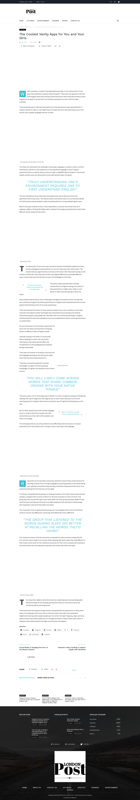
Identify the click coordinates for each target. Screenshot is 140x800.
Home (21, 21)
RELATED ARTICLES (26, 677)
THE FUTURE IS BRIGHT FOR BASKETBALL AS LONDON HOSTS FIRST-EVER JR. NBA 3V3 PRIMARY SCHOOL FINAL (52, 700)
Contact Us (75, 21)
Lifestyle (103, 726)
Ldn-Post (24, 42)
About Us (37, 787)
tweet (74, 669)
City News (30, 21)
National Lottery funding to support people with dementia (72, 648)
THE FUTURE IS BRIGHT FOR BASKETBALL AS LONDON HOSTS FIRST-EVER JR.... (40, 732)
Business (55, 21)
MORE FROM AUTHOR (46, 677)
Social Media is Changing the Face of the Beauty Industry (33, 648)
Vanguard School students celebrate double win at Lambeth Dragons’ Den (29, 699)
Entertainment (43, 21)
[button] (118, 21)
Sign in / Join (40, 1)
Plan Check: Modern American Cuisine (73, 719)
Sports (65, 21)
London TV (73, 797)
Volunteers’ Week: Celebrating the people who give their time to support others (75, 699)
